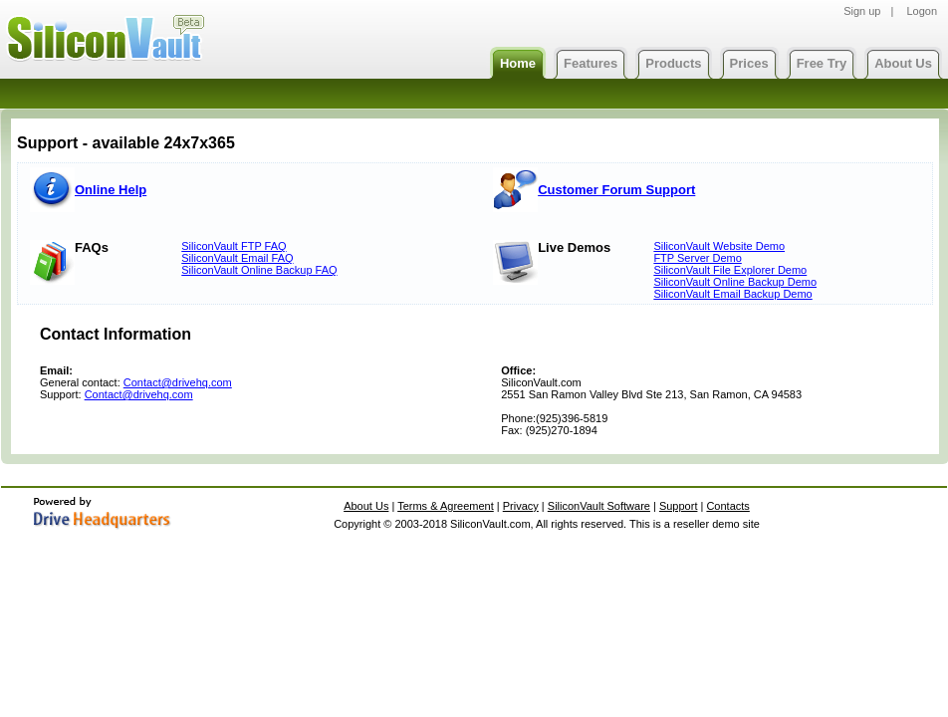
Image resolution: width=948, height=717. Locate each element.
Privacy (521, 506)
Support (678, 506)
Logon (921, 11)
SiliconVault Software (599, 506)
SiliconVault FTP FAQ (233, 246)
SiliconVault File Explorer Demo (730, 270)
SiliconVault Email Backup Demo (732, 294)
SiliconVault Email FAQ (237, 258)
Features (590, 63)
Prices (749, 63)
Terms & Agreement (445, 506)
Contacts (727, 506)
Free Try (822, 63)
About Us (903, 63)
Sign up (861, 11)
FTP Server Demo (697, 258)
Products (673, 63)
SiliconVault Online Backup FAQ (259, 270)
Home (518, 63)
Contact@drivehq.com (177, 382)
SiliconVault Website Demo (719, 246)
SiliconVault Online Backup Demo (735, 282)
